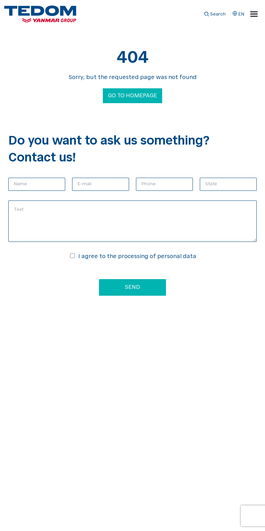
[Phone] (164, 184)
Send (132, 287)
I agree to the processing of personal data (137, 256)
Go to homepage (132, 96)
